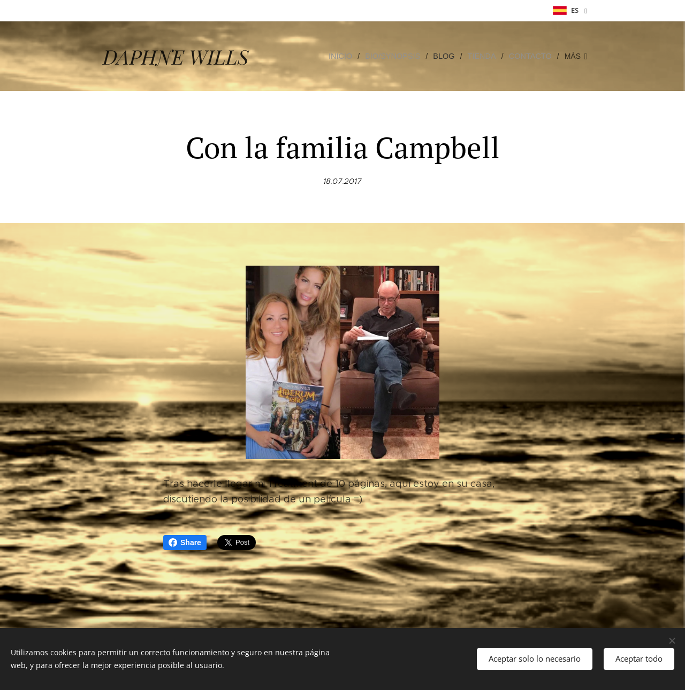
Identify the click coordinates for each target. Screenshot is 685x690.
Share (185, 542)
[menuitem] (348, 56)
